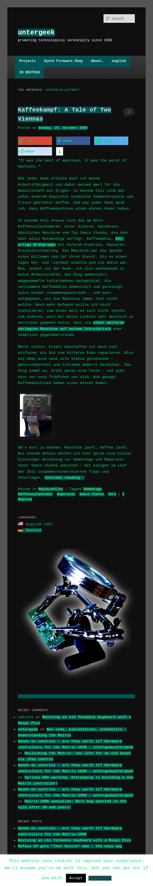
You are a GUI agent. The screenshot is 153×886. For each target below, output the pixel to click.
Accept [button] (76, 878)
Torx (112, 493)
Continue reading (64, 477)
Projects (27, 61)
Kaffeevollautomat (35, 493)
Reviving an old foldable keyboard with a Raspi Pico (74, 839)
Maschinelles (50, 488)
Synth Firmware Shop (63, 61)
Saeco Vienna (91, 493)
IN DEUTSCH (29, 72)
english (119, 61)
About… (97, 61)
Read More (99, 878)
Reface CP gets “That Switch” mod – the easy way (70, 845)
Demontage (92, 488)
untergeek (36, 32)
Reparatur (66, 493)
